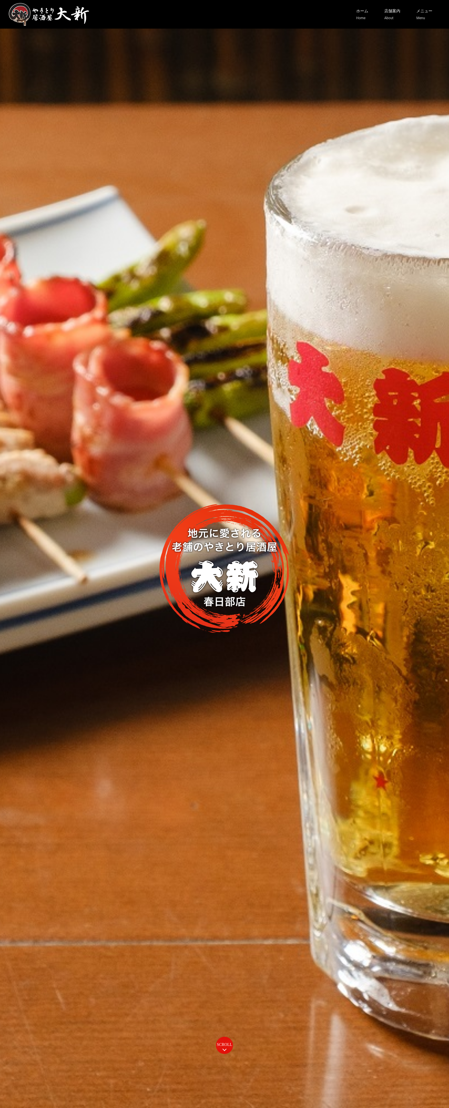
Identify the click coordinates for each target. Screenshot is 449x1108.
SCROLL (224, 1044)
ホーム (362, 15)
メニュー (424, 15)
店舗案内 (392, 15)
